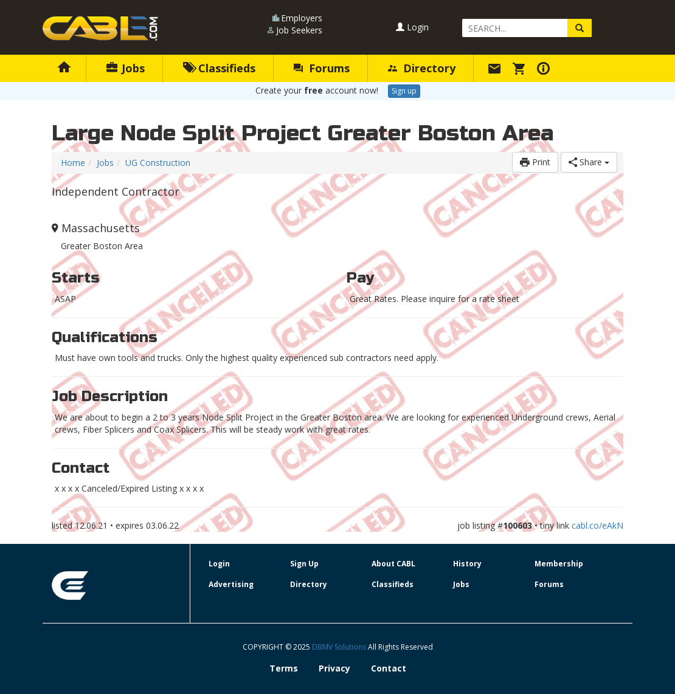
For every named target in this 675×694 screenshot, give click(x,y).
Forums (322, 68)
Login (412, 27)
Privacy (334, 668)
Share (589, 162)
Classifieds (219, 68)
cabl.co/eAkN (597, 525)
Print (535, 162)
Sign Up (304, 563)
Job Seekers (299, 30)
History (467, 563)
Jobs (125, 68)
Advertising (231, 584)
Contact (388, 668)
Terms (283, 668)
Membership (559, 563)
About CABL (393, 563)
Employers (301, 18)
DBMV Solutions (340, 647)
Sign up (404, 91)
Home (73, 162)
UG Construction (157, 162)
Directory (421, 68)
